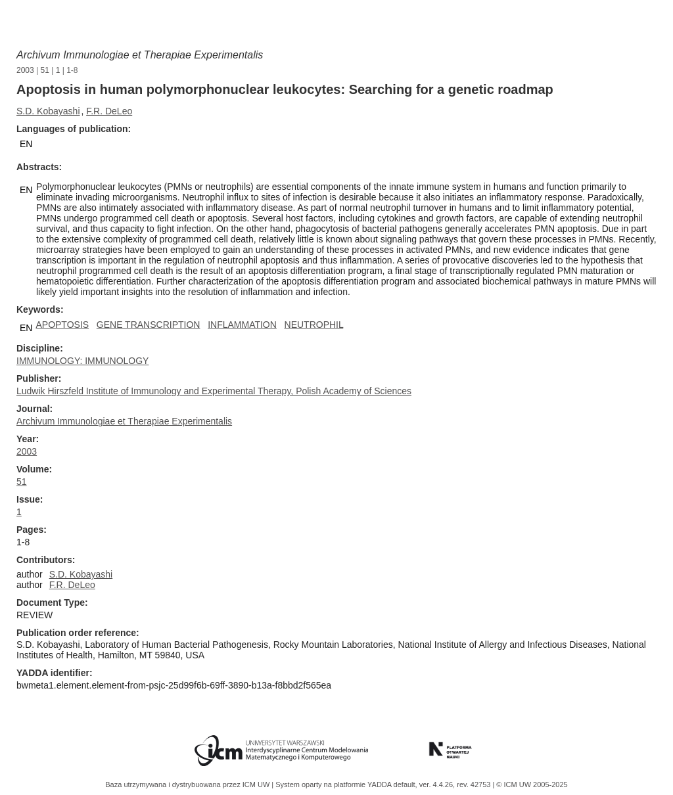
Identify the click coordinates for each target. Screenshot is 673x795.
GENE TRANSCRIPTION (148, 324)
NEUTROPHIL (314, 324)
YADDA (380, 784)
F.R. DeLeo (109, 111)
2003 (25, 70)
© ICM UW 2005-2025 (531, 784)
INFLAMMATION (242, 324)
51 (45, 70)
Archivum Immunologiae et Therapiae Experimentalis (139, 54)
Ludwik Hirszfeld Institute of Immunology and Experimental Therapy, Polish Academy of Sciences (213, 391)
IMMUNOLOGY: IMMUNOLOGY (82, 360)
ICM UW (257, 784)
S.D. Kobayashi (48, 111)
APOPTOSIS (62, 324)
